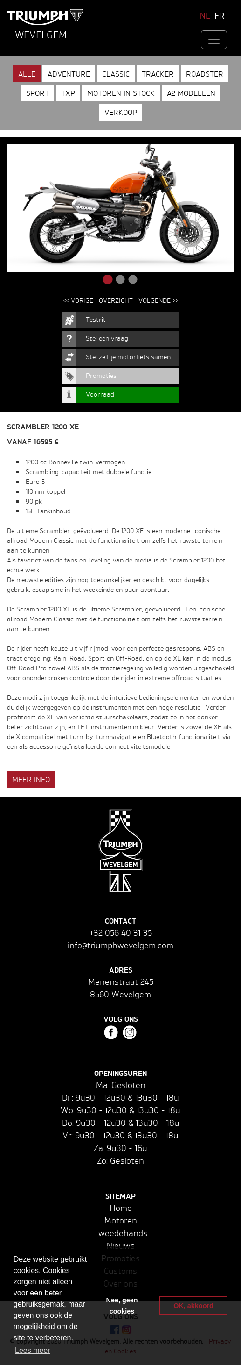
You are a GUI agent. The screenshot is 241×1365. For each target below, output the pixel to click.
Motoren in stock (121, 93)
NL (205, 15)
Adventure (69, 73)
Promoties (101, 375)
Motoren (120, 1220)
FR (219, 15)
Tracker (158, 73)
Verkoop (120, 112)
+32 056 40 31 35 (121, 932)
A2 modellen (191, 93)
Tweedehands (120, 1233)
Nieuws (121, 1245)
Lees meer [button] (32, 1350)
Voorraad (100, 394)
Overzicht (116, 300)
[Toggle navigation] (214, 39)
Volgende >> (158, 300)
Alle (26, 73)
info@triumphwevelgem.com (120, 945)
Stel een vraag (107, 338)
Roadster (204, 73)
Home (121, 1207)
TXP (68, 93)
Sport (37, 93)
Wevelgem (41, 34)
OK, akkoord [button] (193, 1305)
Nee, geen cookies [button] (122, 1305)
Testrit (96, 319)
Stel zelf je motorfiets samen (128, 357)
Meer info (31, 779)
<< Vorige (78, 300)
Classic (116, 73)
